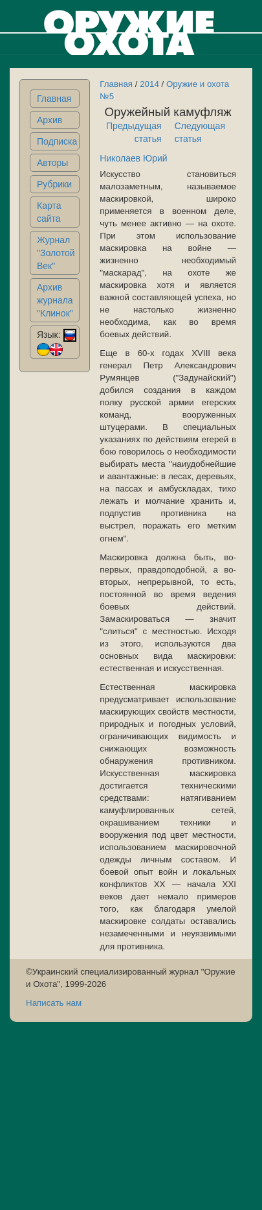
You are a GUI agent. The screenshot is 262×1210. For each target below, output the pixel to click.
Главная (54, 98)
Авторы (52, 163)
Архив (49, 120)
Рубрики (54, 184)
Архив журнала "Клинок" (55, 300)
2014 (149, 84)
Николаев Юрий (133, 158)
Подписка (57, 141)
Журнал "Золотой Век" (56, 253)
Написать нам (54, 1003)
